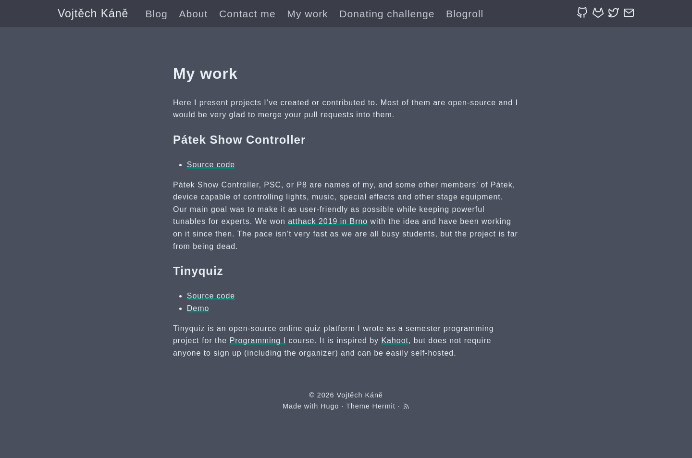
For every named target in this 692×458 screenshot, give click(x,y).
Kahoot (394, 340)
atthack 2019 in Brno (328, 221)
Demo (198, 308)
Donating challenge (386, 13)
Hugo (330, 406)
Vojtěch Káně (93, 13)
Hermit (383, 406)
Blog (157, 13)
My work (307, 13)
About (193, 13)
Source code (211, 165)
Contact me (247, 13)
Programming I (258, 340)
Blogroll (464, 13)
